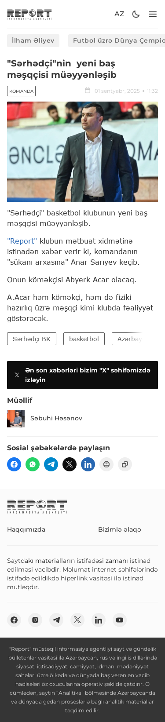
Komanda (21, 91)
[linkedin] (88, 464)
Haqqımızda (26, 529)
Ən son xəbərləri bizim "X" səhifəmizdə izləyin (81, 375)
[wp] (33, 464)
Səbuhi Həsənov (44, 418)
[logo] (29, 14)
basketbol (84, 339)
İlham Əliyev (33, 40)
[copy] (125, 464)
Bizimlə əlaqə (119, 529)
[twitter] (69, 464)
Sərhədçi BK (32, 339)
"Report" (22, 241)
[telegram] (51, 464)
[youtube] (120, 620)
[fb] (14, 464)
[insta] (35, 620)
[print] (106, 464)
